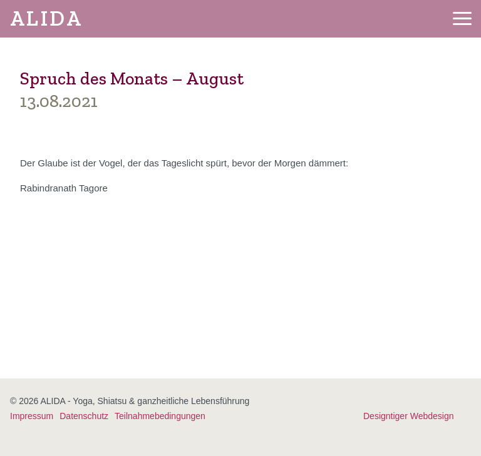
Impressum (31, 416)
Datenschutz (83, 416)
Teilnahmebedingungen (160, 416)
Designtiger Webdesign (408, 416)
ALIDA (46, 18)
